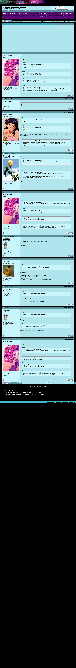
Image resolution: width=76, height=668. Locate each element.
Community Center (15, 7)
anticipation (7, 101)
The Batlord (7, 115)
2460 (57, 21)
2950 (65, 21)
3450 (68, 21)
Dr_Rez (6, 262)
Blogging (27, 10)
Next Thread (42, 386)
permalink (70, 53)
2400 (37, 21)
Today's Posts (49, 10)
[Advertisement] (18, 38)
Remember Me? (69, 7)
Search (67, 10)
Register (10, 10)
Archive (71, 402)
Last (72, 21)
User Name (53, 6)
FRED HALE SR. (9, 289)
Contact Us (58, 402)
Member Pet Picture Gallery (16, 392)
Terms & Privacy (51, 402)
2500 (59, 21)
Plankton (6, 239)
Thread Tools (59, 23)
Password (53, 8)
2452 (54, 21)
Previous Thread (35, 386)
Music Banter (7, 7)
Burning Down (8, 156)
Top (74, 402)
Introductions (23, 7)
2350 (34, 21)
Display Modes (68, 23)
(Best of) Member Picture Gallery (17, 394)
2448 (42, 21)
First (23, 21)
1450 (28, 21)
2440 (39, 21)
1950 (31, 21)
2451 (51, 21)
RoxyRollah (7, 56)
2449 (45, 21)
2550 (62, 21)
